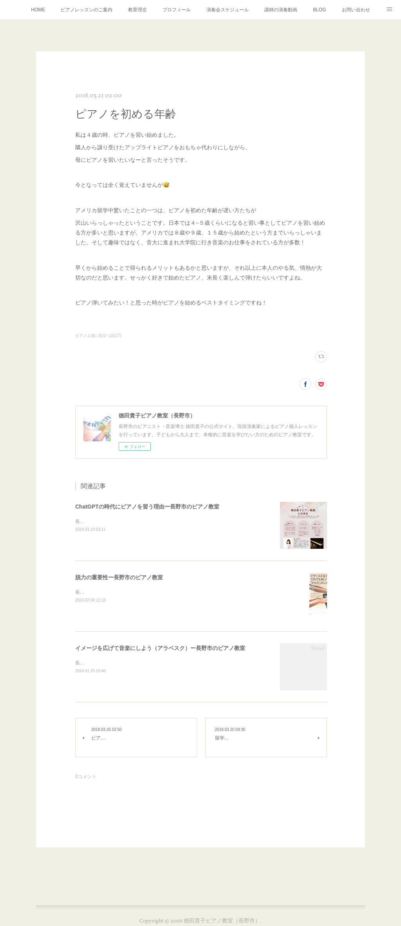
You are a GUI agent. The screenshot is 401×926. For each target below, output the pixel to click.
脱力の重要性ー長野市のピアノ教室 (119, 577)
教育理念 (137, 10)
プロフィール (177, 10)
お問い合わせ (356, 10)
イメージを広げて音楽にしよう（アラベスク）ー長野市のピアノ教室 (160, 648)
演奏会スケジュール (227, 10)
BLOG (319, 10)
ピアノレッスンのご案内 (86, 10)
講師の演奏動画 (280, 10)
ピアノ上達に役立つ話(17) (98, 335)
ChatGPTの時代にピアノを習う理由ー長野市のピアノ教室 (147, 506)
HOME (38, 10)
